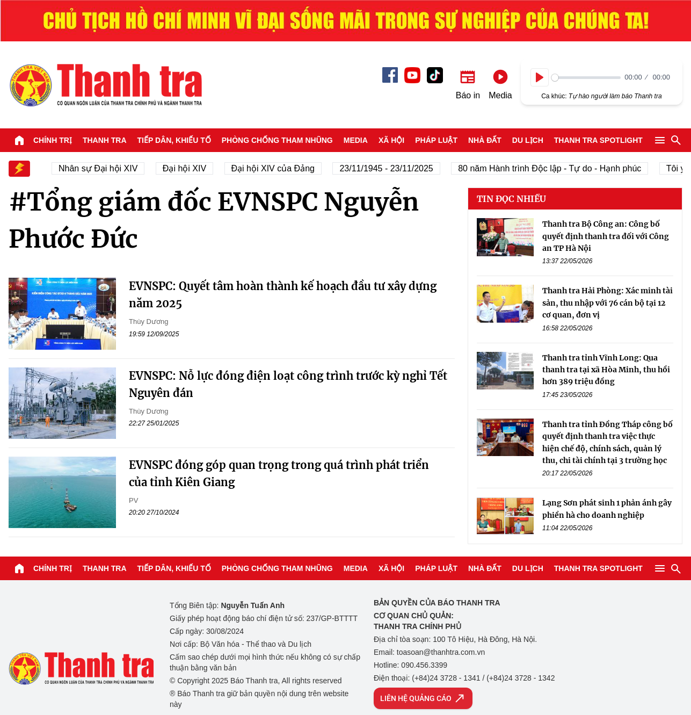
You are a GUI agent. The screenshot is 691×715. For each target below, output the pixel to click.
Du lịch (527, 140)
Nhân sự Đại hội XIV (100, 168)
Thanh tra (105, 140)
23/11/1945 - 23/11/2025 (388, 168)
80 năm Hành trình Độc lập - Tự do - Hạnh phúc (552, 168)
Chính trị (52, 140)
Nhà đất (484, 140)
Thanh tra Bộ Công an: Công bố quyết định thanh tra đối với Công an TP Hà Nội (605, 236)
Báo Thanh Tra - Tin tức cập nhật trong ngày (105, 85)
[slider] (586, 78)
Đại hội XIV (187, 168)
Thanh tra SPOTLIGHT (598, 140)
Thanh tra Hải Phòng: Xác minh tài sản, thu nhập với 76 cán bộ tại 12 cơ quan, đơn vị (607, 303)
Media (356, 140)
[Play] (539, 77)
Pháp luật (436, 140)
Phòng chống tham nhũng (277, 140)
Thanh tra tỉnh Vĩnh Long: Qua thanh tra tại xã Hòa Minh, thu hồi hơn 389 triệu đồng (606, 370)
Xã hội (391, 140)
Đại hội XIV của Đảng (275, 168)
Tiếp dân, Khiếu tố (174, 140)
